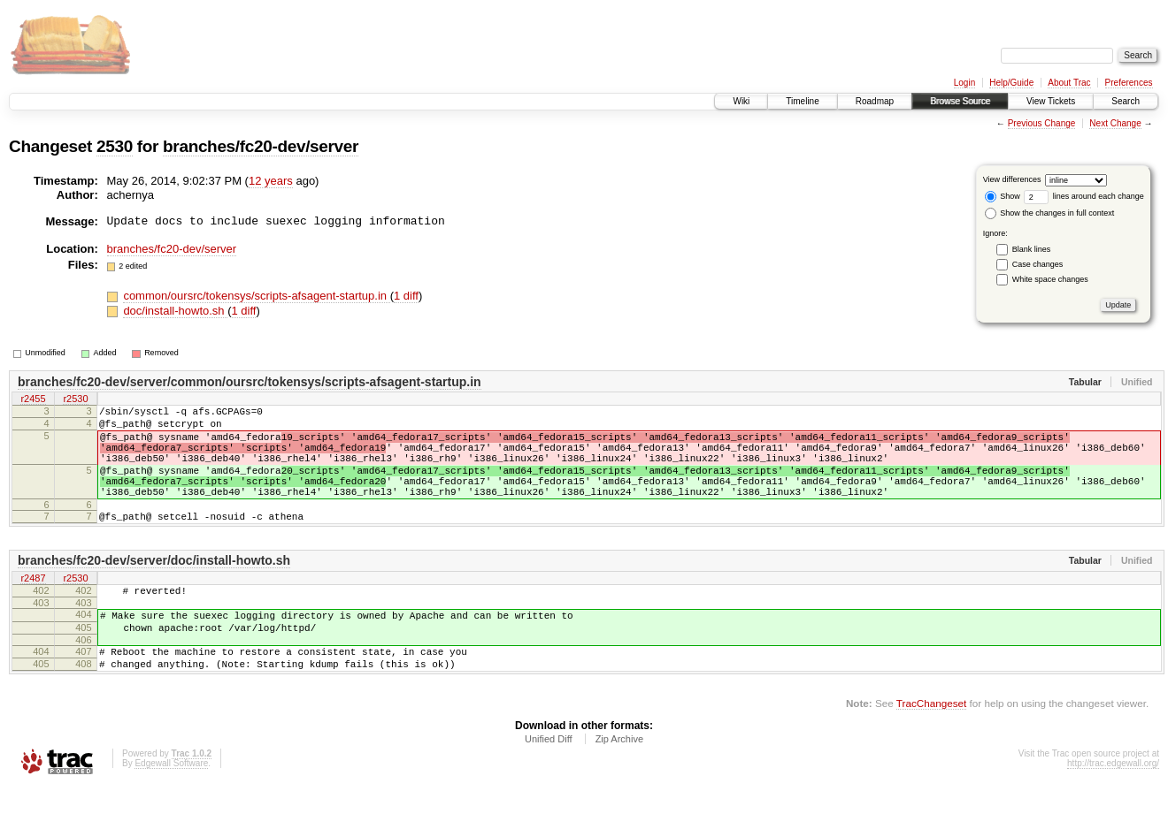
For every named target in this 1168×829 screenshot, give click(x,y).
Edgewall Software (171, 805)
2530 (114, 146)
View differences (1012, 179)
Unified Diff (548, 781)
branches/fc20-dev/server (260, 146)
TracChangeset (931, 745)
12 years (271, 180)
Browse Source (960, 101)
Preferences (1129, 82)
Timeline (802, 101)
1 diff (406, 295)
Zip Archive (619, 781)
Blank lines (1031, 249)
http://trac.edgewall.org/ (1113, 805)
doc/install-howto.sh (175, 310)
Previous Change (1042, 123)
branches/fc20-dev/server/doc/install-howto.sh (154, 587)
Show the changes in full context (1050, 213)
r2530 (75, 400)
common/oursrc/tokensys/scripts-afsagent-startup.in (256, 295)
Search (1125, 101)
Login (964, 82)
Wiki (741, 101)
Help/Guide (1011, 82)
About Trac (1069, 82)
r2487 (32, 605)
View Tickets (1050, 101)
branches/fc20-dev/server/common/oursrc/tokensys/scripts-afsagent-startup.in (249, 382)
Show (1002, 196)
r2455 (32, 400)
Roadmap (875, 101)
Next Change (1115, 123)
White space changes (1050, 279)
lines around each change (1084, 196)
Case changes (1038, 264)
